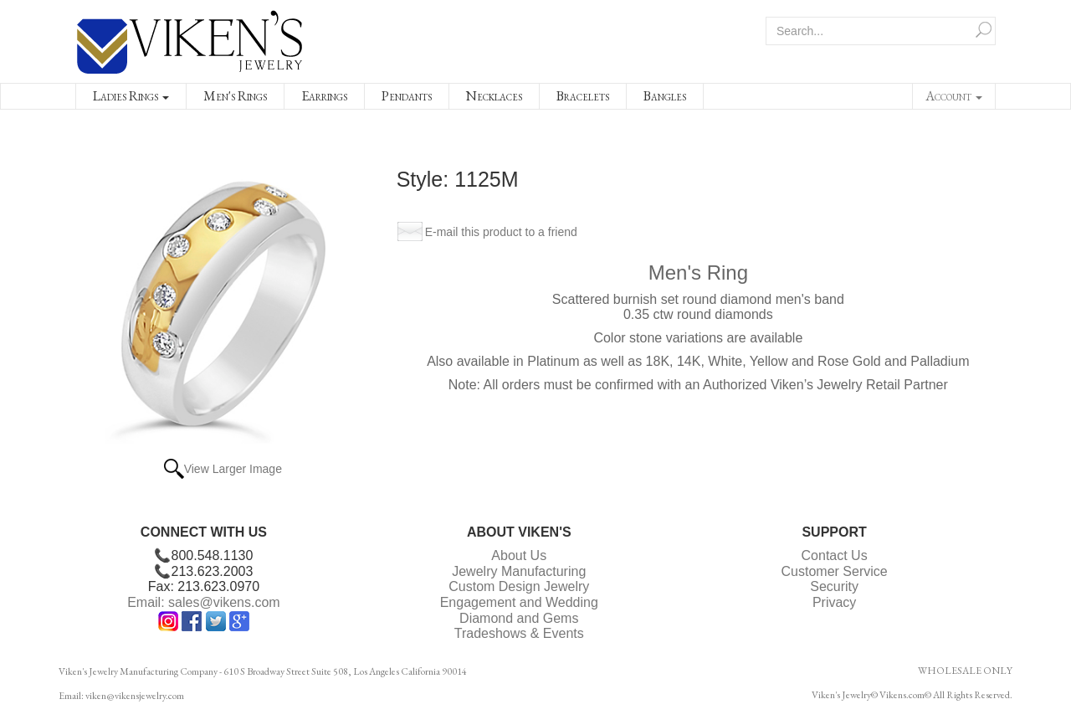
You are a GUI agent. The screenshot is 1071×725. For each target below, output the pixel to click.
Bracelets (582, 96)
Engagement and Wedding (519, 602)
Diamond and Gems (518, 618)
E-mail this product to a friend (501, 232)
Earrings (324, 96)
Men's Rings (235, 96)
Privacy (834, 602)
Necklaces (494, 96)
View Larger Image (233, 469)
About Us (518, 555)
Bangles (664, 96)
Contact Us (835, 555)
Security (834, 586)
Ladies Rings (131, 96)
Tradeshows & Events (519, 633)
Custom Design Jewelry (518, 586)
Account (953, 96)
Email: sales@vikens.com (203, 602)
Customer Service (834, 571)
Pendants (407, 96)
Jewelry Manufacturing (519, 571)
